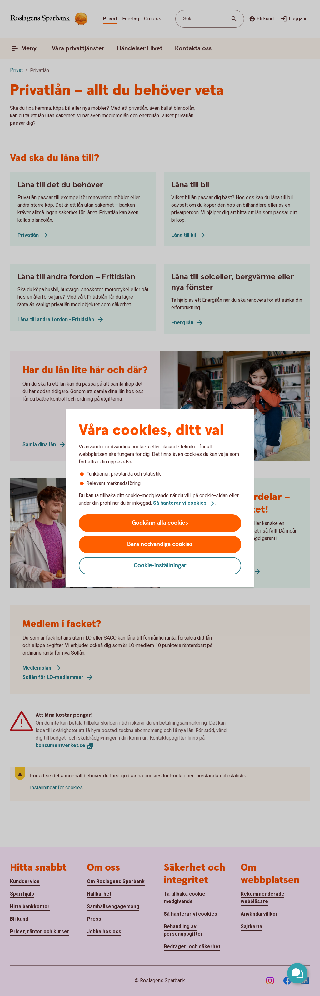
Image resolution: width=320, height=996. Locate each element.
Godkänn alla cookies (160, 523)
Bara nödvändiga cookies (160, 544)
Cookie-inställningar (160, 565)
